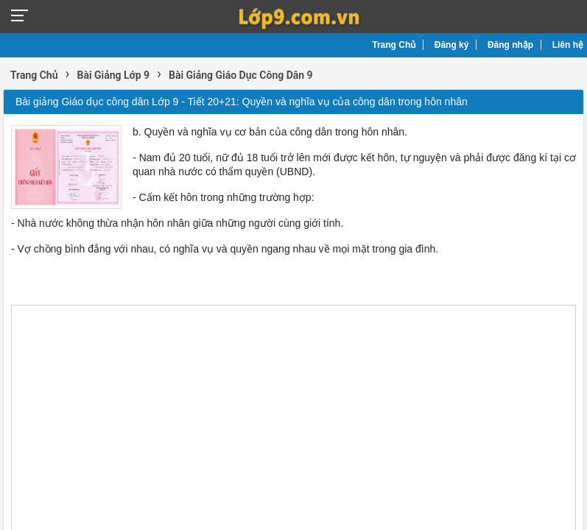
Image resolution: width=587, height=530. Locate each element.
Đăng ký (452, 45)
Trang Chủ (393, 45)
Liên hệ (567, 45)
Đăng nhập (510, 45)
